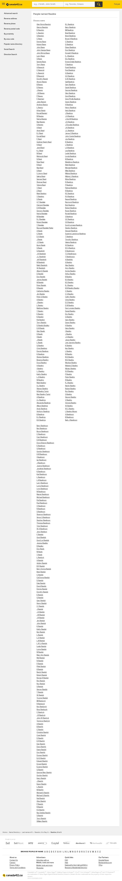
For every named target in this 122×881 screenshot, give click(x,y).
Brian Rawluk (41, 572)
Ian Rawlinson (41, 460)
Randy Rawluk (42, 672)
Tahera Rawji (41, 185)
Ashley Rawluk (42, 563)
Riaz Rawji (40, 168)
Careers (12, 863)
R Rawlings (69, 191)
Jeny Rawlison (42, 532)
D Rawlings (69, 44)
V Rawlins (68, 400)
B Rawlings (40, 414)
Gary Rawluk (41, 601)
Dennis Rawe (41, 42)
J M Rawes (40, 93)
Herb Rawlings (70, 110)
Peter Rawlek (41, 285)
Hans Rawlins (69, 328)
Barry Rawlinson (42, 426)
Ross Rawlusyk (42, 710)
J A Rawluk (40, 612)
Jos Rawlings (69, 139)
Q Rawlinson (41, 506)
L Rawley (40, 305)
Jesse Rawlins (70, 340)
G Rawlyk (40, 770)
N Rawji (39, 159)
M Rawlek (40, 282)
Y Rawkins (40, 196)
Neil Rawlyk (41, 798)
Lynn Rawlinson (42, 489)
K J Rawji (40, 151)
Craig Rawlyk (41, 735)
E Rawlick (40, 314)
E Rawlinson (41, 446)
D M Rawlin (40, 328)
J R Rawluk (40, 618)
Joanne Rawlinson (43, 466)
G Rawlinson (41, 449)
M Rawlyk (40, 790)
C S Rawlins (69, 294)
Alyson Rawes (42, 82)
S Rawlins (68, 394)
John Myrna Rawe (43, 53)
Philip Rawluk (41, 666)
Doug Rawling (41, 363)
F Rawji (39, 139)
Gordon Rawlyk (42, 775)
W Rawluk (40, 695)
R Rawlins (68, 380)
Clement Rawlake (43, 205)
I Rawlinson (41, 457)
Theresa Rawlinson (43, 523)
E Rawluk (40, 595)
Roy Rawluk (41, 684)
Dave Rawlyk (41, 747)
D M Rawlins (69, 305)
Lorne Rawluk (41, 649)
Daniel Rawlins (70, 311)
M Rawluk (40, 652)
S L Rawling (41, 386)
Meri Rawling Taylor (43, 394)
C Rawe (39, 39)
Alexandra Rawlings (43, 403)
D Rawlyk (40, 738)
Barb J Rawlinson (71, 420)
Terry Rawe (41, 65)
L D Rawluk (41, 638)
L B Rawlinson (41, 480)
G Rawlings (69, 73)
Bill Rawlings (69, 30)
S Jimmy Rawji (42, 173)
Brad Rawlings (70, 33)
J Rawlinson (41, 463)
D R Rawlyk (41, 741)
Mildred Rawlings (71, 173)
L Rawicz (40, 108)
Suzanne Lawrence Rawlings (75, 234)
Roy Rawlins (69, 391)
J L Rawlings (69, 131)
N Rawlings (69, 182)
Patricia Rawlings (71, 188)
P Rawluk (40, 664)
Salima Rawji (41, 176)
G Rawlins (68, 317)
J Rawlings (69, 113)
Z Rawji (39, 191)
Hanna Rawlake (42, 214)
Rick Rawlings (70, 205)
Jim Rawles (41, 294)
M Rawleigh (41, 262)
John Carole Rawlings (73, 136)
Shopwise (39, 868)
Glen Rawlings (70, 93)
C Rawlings (69, 42)
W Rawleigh (41, 268)
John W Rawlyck (43, 718)
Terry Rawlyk (41, 818)
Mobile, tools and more (44, 865)
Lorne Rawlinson (42, 486)
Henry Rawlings (70, 108)
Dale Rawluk (41, 583)
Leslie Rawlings (70, 153)
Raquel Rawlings (71, 199)
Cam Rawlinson (42, 437)
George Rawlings (71, 90)
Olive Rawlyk (41, 801)
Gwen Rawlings (70, 102)
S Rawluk (40, 687)
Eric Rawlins (69, 314)
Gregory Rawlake (43, 211)
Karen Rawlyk (41, 784)
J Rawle (39, 240)
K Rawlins (68, 346)
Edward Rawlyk (42, 761)
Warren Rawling (42, 389)
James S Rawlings (71, 133)
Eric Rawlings (69, 59)
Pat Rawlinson (41, 500)
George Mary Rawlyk (44, 772)
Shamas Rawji (41, 182)
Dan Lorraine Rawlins (72, 308)
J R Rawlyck (41, 715)
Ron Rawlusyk (42, 707)
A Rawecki (40, 67)
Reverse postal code (12, 29)
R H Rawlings (69, 196)
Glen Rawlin (41, 331)
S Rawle (39, 248)
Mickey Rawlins (70, 369)
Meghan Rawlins (71, 363)
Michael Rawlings (71, 168)
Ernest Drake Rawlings (73, 62)
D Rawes (40, 87)
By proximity (9, 34)
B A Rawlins (69, 280)
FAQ (66, 860)
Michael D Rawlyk (43, 793)
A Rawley (40, 300)
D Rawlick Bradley (43, 325)
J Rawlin (39, 340)
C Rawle (39, 234)
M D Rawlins (69, 360)
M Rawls (39, 552)
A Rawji (39, 128)
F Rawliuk (40, 535)
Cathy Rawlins (70, 297)
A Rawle (39, 231)
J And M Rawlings (71, 119)
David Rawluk (41, 586)
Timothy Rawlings (71, 240)
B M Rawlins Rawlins (72, 288)
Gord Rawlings (70, 96)
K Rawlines (40, 354)
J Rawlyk (40, 781)
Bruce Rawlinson (42, 431)
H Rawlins (68, 325)
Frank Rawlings (70, 67)
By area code (9, 39)
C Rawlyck (40, 712)
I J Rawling (40, 371)
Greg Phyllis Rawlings (72, 99)
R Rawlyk (40, 807)
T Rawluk (40, 692)
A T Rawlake (41, 202)
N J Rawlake (41, 219)
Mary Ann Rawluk (43, 655)
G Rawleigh (41, 251)
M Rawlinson (41, 492)
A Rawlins (68, 262)
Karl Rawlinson (42, 474)
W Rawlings (69, 245)
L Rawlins (68, 351)
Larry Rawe (41, 56)
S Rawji (39, 171)
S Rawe (39, 59)
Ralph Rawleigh (42, 265)
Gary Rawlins (69, 320)
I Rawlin (39, 337)
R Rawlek (40, 288)
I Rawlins (68, 331)
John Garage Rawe (43, 50)
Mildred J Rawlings (71, 176)
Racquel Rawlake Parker (45, 228)
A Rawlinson (69, 414)
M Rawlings (69, 159)
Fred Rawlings (70, 70)
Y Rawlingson (70, 257)
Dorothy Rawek (42, 79)
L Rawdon (40, 33)
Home (5, 832)
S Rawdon (40, 36)
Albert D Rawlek (42, 271)
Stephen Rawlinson (43, 520)
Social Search (9, 49)
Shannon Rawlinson (44, 514)
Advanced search (11, 13)
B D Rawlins (69, 282)
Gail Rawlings (69, 82)
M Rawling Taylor (43, 391)
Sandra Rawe (41, 62)
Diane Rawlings (70, 47)
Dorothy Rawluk (42, 592)
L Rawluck (40, 557)
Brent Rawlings (70, 36)
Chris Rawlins (70, 300)
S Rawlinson (41, 512)
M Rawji (39, 153)
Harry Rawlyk (41, 778)
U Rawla (39, 199)
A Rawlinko (69, 260)
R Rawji (39, 165)
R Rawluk (40, 669)
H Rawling (40, 366)
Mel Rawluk (41, 658)
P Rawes (40, 96)
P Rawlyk (40, 804)
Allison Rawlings (42, 406)
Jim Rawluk (41, 621)
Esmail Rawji (41, 136)
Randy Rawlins (70, 386)
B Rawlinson (69, 417)
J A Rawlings (69, 116)
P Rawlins (68, 374)
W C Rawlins (69, 409)
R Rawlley (40, 546)
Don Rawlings (70, 50)
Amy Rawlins (69, 268)
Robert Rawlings (71, 208)
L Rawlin (39, 343)
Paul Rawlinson (42, 503)
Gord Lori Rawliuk (43, 540)
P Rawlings (69, 185)
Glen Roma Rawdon (44, 24)
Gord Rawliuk (41, 537)
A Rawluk (40, 560)
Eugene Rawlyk (42, 767)
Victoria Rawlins (70, 403)
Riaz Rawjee (41, 122)
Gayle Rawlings (70, 87)
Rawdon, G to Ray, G (41, 832)
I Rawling (40, 369)
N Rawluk (40, 661)
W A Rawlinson (42, 529)
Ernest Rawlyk (42, 764)
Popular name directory (13, 44)
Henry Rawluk (41, 603)
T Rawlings (69, 237)
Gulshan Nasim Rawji (44, 142)
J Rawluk (40, 609)
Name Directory (14, 832)
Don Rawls (40, 549)
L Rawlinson (41, 477)
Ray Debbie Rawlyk (43, 813)
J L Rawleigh (41, 257)
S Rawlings (69, 217)
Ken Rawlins (69, 348)
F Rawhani (40, 99)
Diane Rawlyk (41, 750)
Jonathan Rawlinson (44, 469)
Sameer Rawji (41, 179)
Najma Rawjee (42, 119)
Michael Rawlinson (43, 497)
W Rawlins (69, 406)
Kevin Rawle (41, 245)
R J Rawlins (69, 383)
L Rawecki (40, 73)
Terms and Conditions (17, 868)
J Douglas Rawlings (72, 125)
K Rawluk (40, 626)
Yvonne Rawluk (42, 698)
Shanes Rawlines (43, 357)
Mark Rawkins (41, 194)
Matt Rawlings (70, 165)
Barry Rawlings (70, 27)
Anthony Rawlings (43, 411)
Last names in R (27, 832)
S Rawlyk (40, 816)
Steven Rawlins (70, 397)
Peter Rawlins (70, 377)
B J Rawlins (69, 285)
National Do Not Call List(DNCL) (76, 865)
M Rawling (40, 380)
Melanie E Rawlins (71, 366)
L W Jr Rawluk (42, 643)
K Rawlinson (41, 472)
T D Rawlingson (70, 254)
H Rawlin (40, 334)
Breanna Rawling (42, 360)
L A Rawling (41, 377)
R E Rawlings (69, 194)
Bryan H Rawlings (71, 39)
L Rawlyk (40, 787)
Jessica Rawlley (42, 543)
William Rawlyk (42, 821)
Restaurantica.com (105, 863)
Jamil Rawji (40, 148)
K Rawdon (40, 30)
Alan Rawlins (69, 265)
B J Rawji (40, 133)
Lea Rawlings (69, 151)
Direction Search (10, 54)
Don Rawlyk (41, 752)
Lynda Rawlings (70, 156)
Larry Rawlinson (42, 483)
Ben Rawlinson (42, 428)
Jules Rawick (41, 102)
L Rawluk (40, 635)
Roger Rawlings (70, 211)
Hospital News (104, 860)
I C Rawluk (40, 606)
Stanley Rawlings (71, 228)
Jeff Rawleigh (41, 260)
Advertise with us (42, 860)
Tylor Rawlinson (42, 526)
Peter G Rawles (42, 297)
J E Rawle (40, 242)
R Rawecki (40, 76)
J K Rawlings (69, 128)
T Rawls (39, 555)
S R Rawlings (69, 222)
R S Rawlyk (40, 810)
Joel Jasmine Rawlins (72, 343)
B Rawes (40, 85)
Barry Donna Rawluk (44, 569)
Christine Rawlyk (42, 732)
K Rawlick (40, 317)
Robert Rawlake (42, 222)
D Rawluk (40, 580)
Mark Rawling (41, 383)
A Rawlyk (40, 724)
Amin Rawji (40, 131)
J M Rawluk (41, 615)
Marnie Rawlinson (43, 494)
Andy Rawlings (42, 409)
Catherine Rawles (43, 291)
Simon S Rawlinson (43, 517)
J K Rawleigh (41, 254)
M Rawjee (40, 116)
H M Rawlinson (42, 454)
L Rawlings (69, 145)
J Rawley (40, 302)
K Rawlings (69, 142)
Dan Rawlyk (41, 744)
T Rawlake (40, 225)
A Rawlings (40, 397)
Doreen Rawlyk (42, 755)
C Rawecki (40, 70)
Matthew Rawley (43, 308)
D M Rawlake (41, 208)
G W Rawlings (70, 79)
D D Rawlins (69, 302)
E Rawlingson (70, 251)
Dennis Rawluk (42, 589)
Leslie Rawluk (41, 646)
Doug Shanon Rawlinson (45, 443)
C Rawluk (40, 575)
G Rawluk (40, 598)
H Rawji (39, 145)
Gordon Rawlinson (43, 451)
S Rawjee (40, 125)
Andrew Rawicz (42, 105)
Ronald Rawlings (71, 214)
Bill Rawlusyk (41, 701)
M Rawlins (68, 354)
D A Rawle (40, 237)
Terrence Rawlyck (43, 721)
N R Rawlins (69, 371)
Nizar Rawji (40, 162)
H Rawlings (69, 105)
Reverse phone (9, 24)
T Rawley (40, 311)
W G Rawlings (70, 248)
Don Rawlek (41, 277)
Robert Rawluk (42, 675)
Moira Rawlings (70, 179)
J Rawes (40, 90)
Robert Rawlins (70, 389)
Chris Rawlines (42, 348)
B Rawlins (68, 277)
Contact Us (14, 860)
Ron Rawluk (41, 681)
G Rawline (40, 346)
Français (117, 4)
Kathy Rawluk (41, 629)
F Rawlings (69, 65)
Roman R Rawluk (42, 678)
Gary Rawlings (70, 85)
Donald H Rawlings (71, 53)
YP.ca (100, 865)
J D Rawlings (69, 122)
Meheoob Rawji (42, 156)
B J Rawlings (41, 417)
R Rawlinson (41, 509)
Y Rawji (39, 188)
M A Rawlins (69, 357)
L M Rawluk (41, 641)
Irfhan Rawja (41, 110)
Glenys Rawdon (42, 27)
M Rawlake (40, 217)
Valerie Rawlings (70, 242)
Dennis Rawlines (42, 351)
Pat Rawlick (41, 320)
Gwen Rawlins (70, 323)
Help (66, 863)
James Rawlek (42, 280)
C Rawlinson (41, 434)
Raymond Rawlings (72, 202)
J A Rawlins (69, 337)
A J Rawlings (41, 400)
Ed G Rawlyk (41, 758)
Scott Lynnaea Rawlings (73, 225)
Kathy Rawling (42, 374)
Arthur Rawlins (70, 274)
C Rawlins (68, 291)
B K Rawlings (41, 420)
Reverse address (10, 19)
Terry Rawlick (41, 323)
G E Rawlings (69, 76)
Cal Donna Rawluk (43, 578)
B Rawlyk (40, 727)
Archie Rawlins (70, 271)
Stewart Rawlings (71, 231)
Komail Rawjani (42, 113)
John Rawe (41, 47)
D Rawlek (40, 274)
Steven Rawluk (42, 689)
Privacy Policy (15, 865)
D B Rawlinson (42, 440)
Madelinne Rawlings (72, 162)
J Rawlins (68, 334)
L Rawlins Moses (71, 411)
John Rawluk (41, 623)
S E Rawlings (69, 219)
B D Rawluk (41, 566)
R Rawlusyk (41, 704)
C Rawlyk (40, 730)
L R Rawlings (69, 148)
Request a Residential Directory (76, 868)
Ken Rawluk (41, 632)
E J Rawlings (69, 56)
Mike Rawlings (70, 171)
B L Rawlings (69, 24)
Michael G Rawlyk (43, 795)
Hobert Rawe (41, 44)
